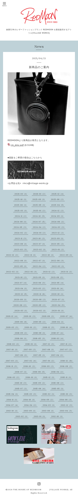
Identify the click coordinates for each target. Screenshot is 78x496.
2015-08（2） (58, 383)
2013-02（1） (22, 416)
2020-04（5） (59, 305)
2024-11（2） (21, 216)
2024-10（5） (39, 216)
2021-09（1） (39, 277)
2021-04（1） (21, 288)
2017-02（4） (30, 361)
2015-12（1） (49, 377)
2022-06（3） (58, 260)
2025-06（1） (21, 205)
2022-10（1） (48, 255)
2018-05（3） (39, 338)
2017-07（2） (66, 349)
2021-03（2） (39, 288)
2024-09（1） (57, 216)
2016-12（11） (66, 361)
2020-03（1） (21, 310)
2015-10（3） (21, 383)
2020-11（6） (39, 294)
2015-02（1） (48, 394)
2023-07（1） (39, 244)
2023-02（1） (40, 249)
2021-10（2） (21, 277)
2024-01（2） (40, 233)
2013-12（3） (67, 405)
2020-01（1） (58, 310)
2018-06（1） (21, 338)
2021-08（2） (57, 277)
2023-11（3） (21, 238)
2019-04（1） (58, 322)
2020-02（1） (40, 310)
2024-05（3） (21, 227)
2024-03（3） (59, 227)
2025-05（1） (39, 205)
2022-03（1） (58, 266)
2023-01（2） (58, 249)
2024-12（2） (58, 210)
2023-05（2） (58, 244)
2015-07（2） (21, 388)
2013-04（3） (66, 411)
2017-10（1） (12, 349)
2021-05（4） (58, 283)
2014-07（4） (12, 405)
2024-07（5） (39, 221)
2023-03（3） (21, 249)
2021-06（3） (39, 283)
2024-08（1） (20, 221)
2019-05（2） (40, 322)
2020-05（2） (40, 305)
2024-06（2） (58, 221)
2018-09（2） (21, 333)
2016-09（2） (48, 366)
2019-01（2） (30, 327)
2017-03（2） (12, 361)
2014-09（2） (47, 399)
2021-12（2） (49, 271)
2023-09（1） (57, 238)
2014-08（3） (66, 399)
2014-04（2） (30, 405)
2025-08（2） (58, 199)
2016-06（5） (39, 372)
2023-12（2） (58, 233)
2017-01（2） (49, 361)
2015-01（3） (66, 394)
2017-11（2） (66, 344)
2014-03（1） (49, 405)
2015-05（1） (57, 388)
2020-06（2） (21, 305)
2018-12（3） (49, 327)
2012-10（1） (57, 416)
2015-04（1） (12, 394)
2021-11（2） (67, 271)
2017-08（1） (48, 349)
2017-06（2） (21, 355)
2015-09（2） (39, 383)
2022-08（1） (21, 260)
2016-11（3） (12, 366)
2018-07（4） (57, 333)
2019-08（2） (48, 316)
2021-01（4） (57, 288)
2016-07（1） (21, 372)
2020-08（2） (40, 299)
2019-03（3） (12, 327)
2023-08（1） (21, 244)
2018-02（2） (13, 344)
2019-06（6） (21, 322)
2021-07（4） (21, 283)
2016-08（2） (66, 366)
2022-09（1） (66, 255)
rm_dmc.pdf (17, 145)
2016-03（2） (13, 377)
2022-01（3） (31, 271)
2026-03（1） (21, 194)
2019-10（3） (30, 316)
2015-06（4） (39, 388)
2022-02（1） (13, 271)
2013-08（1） (48, 411)
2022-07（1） (39, 260)
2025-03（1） (21, 210)
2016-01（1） (31, 377)
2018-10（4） (66, 327)
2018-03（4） (58, 338)
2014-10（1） (29, 399)
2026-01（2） (39, 194)
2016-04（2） (57, 372)
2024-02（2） (21, 233)
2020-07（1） (58, 299)
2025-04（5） (58, 205)
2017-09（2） (30, 349)
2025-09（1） (39, 199)
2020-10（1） (57, 294)
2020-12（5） (21, 294)
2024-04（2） (40, 227)
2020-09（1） (21, 299)
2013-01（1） (40, 416)
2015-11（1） (66, 377)
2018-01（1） (31, 344)
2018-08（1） (39, 333)
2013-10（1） (12, 411)
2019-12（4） (12, 316)
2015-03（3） (30, 394)
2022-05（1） (21, 266)
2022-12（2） (12, 255)
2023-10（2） (39, 238)
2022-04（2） (40, 266)
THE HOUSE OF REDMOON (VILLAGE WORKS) (41, 489)
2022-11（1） (30, 255)
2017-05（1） (39, 355)
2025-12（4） (58, 194)
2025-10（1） (20, 199)
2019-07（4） (66, 316)
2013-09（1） (30, 411)
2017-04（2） (57, 355)
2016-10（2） (29, 366)
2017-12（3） (49, 344)
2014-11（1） (12, 399)
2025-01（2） (39, 210)
